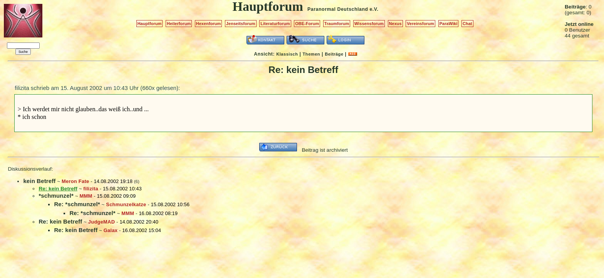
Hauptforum (150, 23)
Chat (467, 23)
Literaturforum (275, 23)
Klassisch (287, 54)
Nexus (395, 23)
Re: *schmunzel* (77, 204)
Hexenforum (208, 23)
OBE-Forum (307, 23)
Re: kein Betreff (60, 221)
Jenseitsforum (240, 23)
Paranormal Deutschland (337, 9)
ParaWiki (449, 23)
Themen (311, 54)
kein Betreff (39, 181)
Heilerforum (179, 23)
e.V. (373, 9)
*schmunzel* (56, 195)
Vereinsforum (420, 23)
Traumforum (336, 23)
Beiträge (334, 54)
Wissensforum (369, 23)
